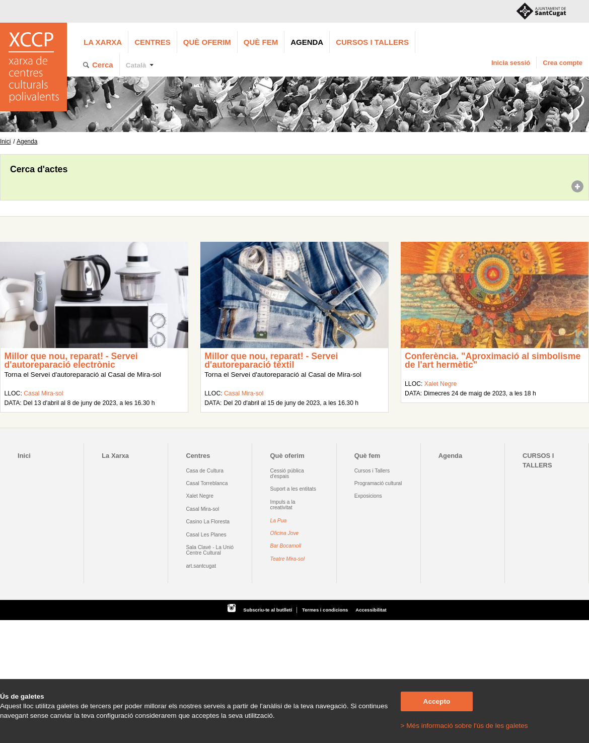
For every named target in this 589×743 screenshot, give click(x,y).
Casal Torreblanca (207, 483)
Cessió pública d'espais (287, 473)
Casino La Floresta (208, 521)
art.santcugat (201, 566)
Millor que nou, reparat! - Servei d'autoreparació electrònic (70, 360)
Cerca (102, 64)
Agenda (306, 42)
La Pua (278, 520)
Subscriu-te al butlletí (267, 610)
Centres (152, 42)
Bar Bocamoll (285, 546)
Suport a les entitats (293, 489)
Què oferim (207, 42)
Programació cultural (378, 483)
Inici (5, 141)
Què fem (261, 42)
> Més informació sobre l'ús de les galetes (464, 725)
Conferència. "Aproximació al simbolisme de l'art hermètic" (492, 360)
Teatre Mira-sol (287, 559)
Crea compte (562, 62)
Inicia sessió (510, 62)
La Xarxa (103, 42)
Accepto (437, 701)
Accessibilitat (370, 610)
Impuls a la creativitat (283, 504)
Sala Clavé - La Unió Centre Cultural (210, 550)
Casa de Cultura (205, 471)
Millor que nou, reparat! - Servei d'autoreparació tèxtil (271, 360)
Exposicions (368, 496)
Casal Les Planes (206, 534)
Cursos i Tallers (372, 471)
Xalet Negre (440, 383)
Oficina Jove (284, 533)
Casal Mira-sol (43, 393)
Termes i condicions (325, 610)
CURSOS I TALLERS (372, 42)
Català (136, 65)
